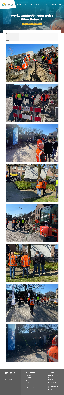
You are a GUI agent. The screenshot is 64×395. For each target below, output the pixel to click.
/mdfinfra (51, 389)
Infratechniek (29, 377)
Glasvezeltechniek (30, 379)
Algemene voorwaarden (31, 386)
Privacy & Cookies (30, 388)
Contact (28, 382)
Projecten (28, 381)
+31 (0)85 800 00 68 (53, 386)
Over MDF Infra (29, 375)
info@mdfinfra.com (53, 388)
